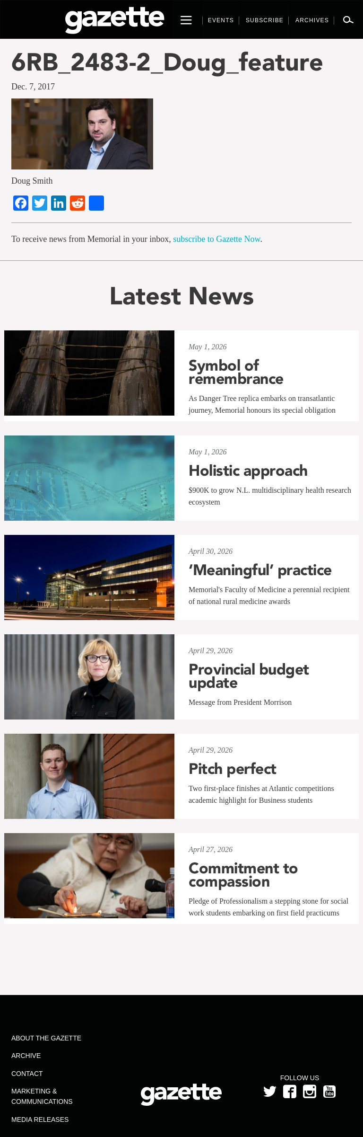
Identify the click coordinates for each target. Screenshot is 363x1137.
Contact (27, 1073)
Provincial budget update (249, 676)
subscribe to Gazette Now (216, 239)
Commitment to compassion (243, 875)
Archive (26, 1055)
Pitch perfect (233, 768)
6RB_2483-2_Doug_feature (167, 61)
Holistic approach (248, 470)
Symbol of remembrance (236, 372)
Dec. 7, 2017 (33, 86)
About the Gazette (46, 1038)
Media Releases (40, 1119)
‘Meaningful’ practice (260, 570)
